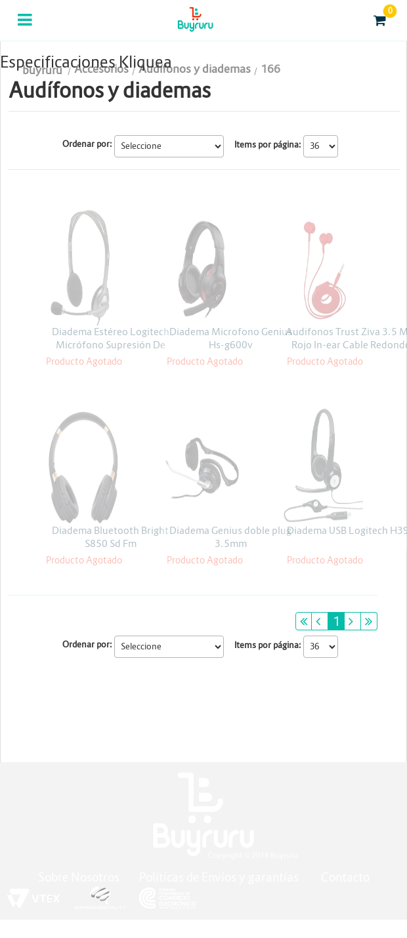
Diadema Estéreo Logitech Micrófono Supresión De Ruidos (110, 344)
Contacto (345, 877)
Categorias (26, 28)
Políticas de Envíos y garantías (220, 877)
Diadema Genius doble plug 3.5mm (230, 537)
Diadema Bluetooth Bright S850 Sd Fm (110, 537)
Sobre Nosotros (78, 877)
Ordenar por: (87, 144)
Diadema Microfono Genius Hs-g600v (230, 338)
